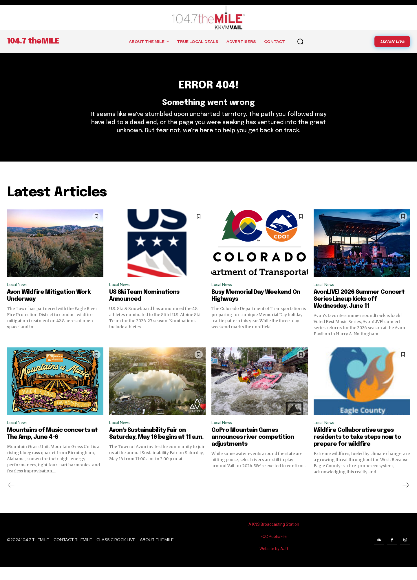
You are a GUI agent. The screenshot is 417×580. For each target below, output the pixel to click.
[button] (300, 41)
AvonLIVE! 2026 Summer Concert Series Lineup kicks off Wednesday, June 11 (359, 311)
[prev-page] (11, 498)
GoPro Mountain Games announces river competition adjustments (252, 451)
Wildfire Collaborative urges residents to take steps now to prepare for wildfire (357, 451)
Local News (19, 296)
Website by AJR (273, 562)
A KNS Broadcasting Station (273, 537)
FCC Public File (274, 550)
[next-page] (405, 498)
